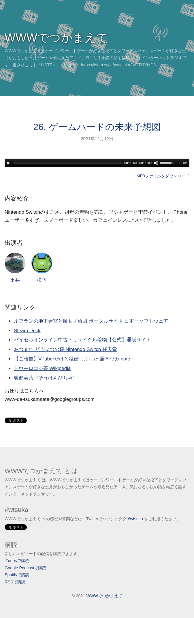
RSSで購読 (15, 582)
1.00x (183, 163)
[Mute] (156, 163)
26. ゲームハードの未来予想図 (97, 127)
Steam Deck (27, 330)
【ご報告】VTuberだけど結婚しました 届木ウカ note (72, 359)
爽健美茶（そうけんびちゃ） (46, 378)
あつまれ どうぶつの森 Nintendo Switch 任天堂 (65, 349)
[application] (97, 163)
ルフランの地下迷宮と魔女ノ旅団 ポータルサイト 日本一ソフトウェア (91, 321)
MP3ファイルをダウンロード (162, 176)
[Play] (8, 163)
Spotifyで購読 (17, 574)
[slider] (68, 162)
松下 (41, 268)
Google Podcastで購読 (25, 568)
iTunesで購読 (17, 560)
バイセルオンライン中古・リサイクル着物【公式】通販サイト (82, 340)
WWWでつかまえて (56, 37)
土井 (15, 268)
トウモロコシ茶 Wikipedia (42, 368)
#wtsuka (135, 518)
